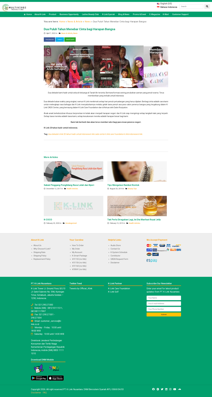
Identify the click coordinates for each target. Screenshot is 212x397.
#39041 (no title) (79, 269)
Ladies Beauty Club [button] (91, 14)
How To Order (78, 245)
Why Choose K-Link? (42, 249)
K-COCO (48, 219)
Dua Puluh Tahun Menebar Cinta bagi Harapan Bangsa (79, 29)
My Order (76, 249)
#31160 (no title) (79, 266)
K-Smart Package (79, 256)
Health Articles (72, 189)
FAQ (45, 392)
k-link (140, 134)
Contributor (115, 256)
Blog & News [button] (124, 14)
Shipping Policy (40, 256)
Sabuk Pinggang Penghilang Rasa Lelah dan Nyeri (69, 185)
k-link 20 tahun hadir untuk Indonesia (74, 134)
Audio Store (116, 245)
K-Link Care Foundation (119, 288)
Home (29, 14)
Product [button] (53, 14)
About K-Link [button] (40, 14)
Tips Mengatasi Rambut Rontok (123, 185)
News (88, 21)
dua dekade (53, 134)
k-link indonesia (131, 134)
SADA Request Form (119, 259)
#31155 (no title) (79, 259)
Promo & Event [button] (140, 14)
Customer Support (180, 14)
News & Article (74, 21)
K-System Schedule (119, 252)
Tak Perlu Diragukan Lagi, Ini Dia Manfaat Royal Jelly (134, 219)
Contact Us (115, 249)
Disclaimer (115, 263)
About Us (37, 245)
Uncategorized (71, 223)
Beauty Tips (132, 189)
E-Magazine (154, 14)
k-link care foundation (114, 134)
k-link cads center (97, 134)
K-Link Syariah (109, 14)
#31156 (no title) (79, 263)
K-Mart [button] (166, 14)
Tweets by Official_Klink (80, 288)
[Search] (191, 6)
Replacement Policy (42, 259)
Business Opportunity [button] (69, 14)
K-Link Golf (113, 291)
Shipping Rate (39, 252)
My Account (77, 252)
